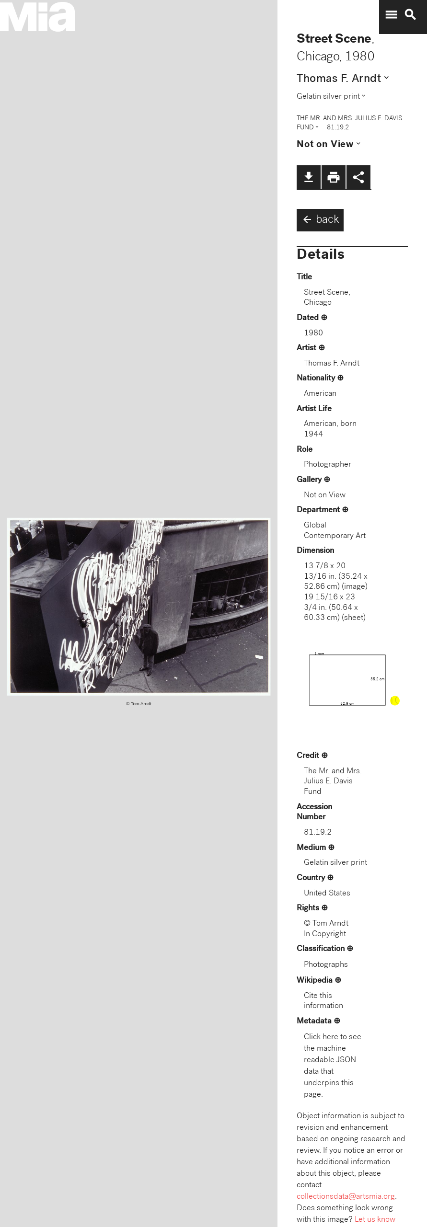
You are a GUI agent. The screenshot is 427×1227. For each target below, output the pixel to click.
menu (391, 15)
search (410, 15)
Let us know (375, 1220)
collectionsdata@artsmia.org (346, 1197)
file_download (308, 177)
